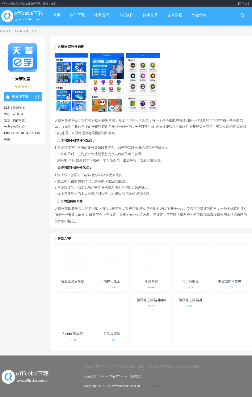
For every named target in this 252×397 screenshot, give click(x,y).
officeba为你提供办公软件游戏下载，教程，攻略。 (29, 3)
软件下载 (77, 15)
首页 (56, 15)
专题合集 (199, 15)
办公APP (31, 31)
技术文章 (150, 15)
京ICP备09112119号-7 (155, 386)
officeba (18, 31)
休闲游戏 (101, 15)
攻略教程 (174, 15)
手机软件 (126, 15)
